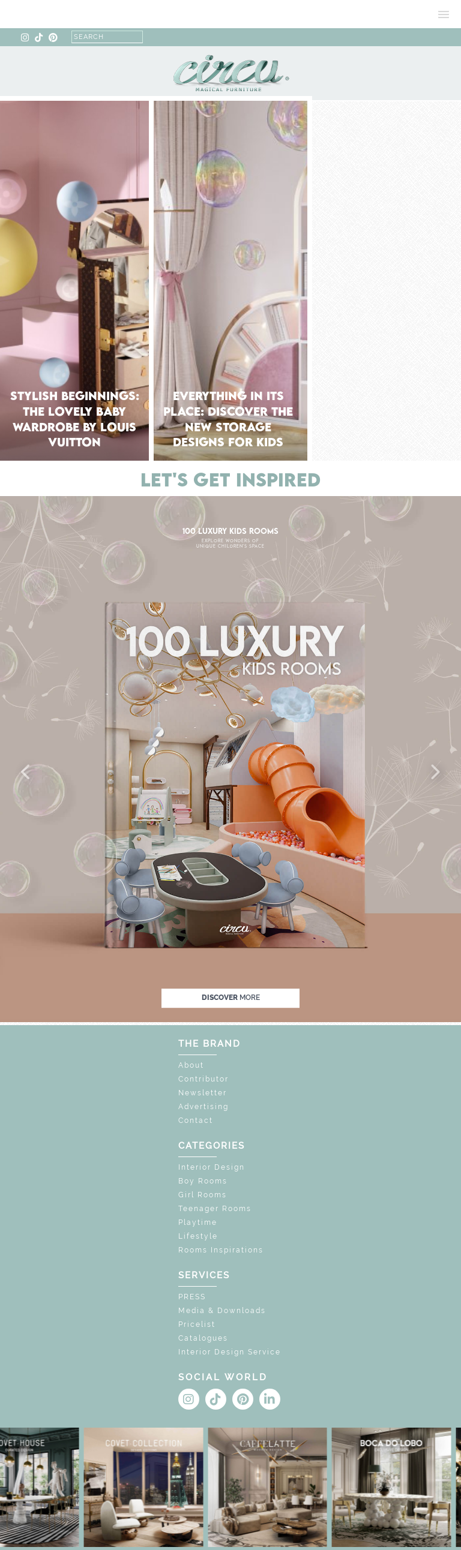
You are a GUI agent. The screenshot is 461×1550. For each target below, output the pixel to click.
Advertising (203, 1107)
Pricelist (196, 1324)
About (191, 1065)
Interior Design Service (229, 1352)
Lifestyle (198, 1236)
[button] (26, 773)
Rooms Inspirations (221, 1250)
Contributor (203, 1079)
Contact (195, 1120)
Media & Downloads (222, 1310)
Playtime (197, 1222)
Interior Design (211, 1167)
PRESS (192, 1297)
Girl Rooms (202, 1195)
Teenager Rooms (215, 1208)
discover (231, 997)
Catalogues (203, 1338)
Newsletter (202, 1093)
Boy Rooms (202, 1181)
